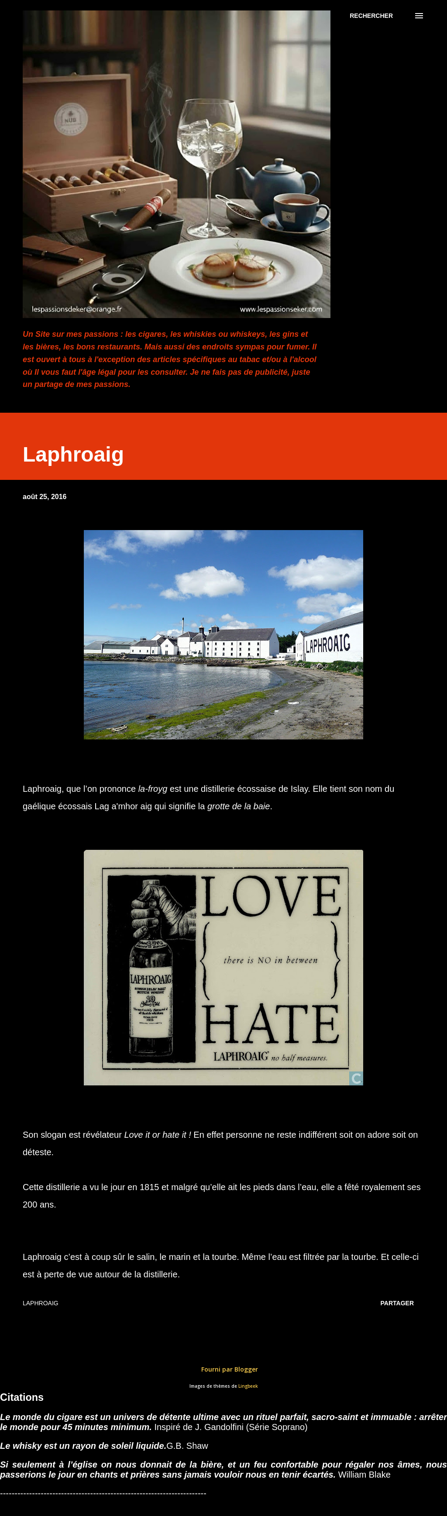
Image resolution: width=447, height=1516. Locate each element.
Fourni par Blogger (223, 1369)
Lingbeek (248, 1386)
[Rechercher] (371, 15)
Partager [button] (397, 1303)
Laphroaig (40, 1303)
